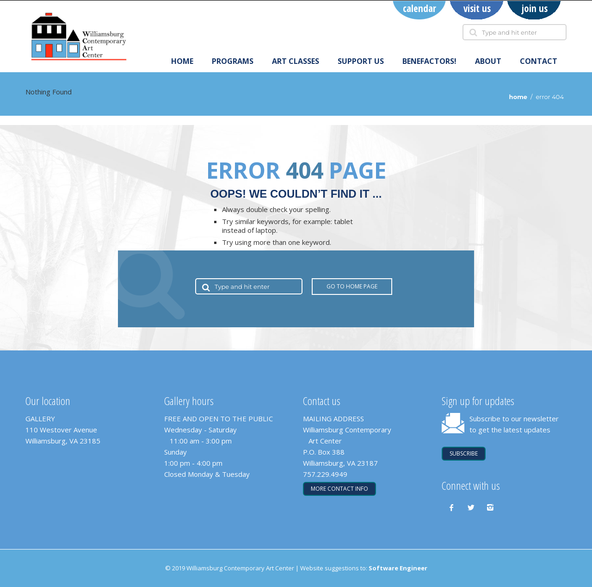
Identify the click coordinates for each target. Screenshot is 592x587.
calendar (419, 8)
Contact (538, 61)
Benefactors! (429, 61)
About (488, 61)
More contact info (339, 489)
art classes (295, 61)
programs (232, 61)
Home (182, 61)
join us (534, 8)
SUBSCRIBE (464, 453)
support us (361, 61)
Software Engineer (398, 568)
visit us (477, 8)
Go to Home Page (352, 286)
